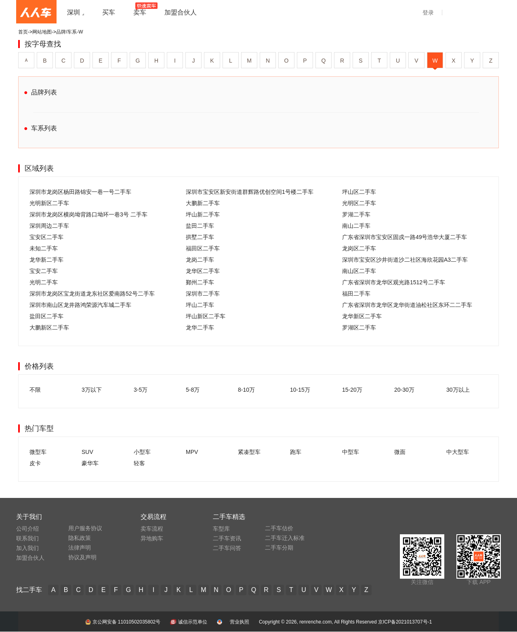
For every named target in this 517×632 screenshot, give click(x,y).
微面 (400, 452)
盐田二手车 (200, 226)
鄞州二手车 (200, 282)
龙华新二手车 (46, 259)
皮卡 (35, 463)
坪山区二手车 (359, 192)
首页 (23, 32)
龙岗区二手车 (359, 248)
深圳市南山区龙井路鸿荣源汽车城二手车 (80, 305)
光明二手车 (43, 282)
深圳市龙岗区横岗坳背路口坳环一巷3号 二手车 (88, 214)
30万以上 (458, 389)
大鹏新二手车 (203, 203)
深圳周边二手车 (49, 226)
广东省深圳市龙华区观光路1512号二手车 (393, 282)
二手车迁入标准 (285, 538)
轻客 (139, 463)
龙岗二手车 (200, 259)
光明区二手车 (359, 203)
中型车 (350, 452)
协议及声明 (82, 557)
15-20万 (352, 389)
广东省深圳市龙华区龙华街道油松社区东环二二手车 (407, 305)
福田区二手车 (203, 248)
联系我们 (27, 538)
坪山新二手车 (203, 214)
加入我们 (27, 548)
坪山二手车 (200, 305)
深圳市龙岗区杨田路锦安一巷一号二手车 (80, 192)
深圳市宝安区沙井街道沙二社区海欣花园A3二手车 (405, 259)
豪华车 (90, 463)
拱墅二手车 (200, 237)
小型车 (142, 452)
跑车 (295, 452)
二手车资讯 (227, 538)
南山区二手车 (359, 271)
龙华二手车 (200, 327)
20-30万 (404, 389)
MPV (192, 452)
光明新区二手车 (49, 203)
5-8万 (193, 389)
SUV (87, 452)
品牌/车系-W (69, 32)
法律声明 (79, 547)
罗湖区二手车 (359, 327)
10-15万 (300, 389)
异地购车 (152, 538)
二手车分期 (279, 547)
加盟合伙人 (30, 557)
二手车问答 (227, 548)
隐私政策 (79, 538)
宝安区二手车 (46, 237)
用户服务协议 (85, 528)
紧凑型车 (249, 452)
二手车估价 (279, 528)
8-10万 (246, 389)
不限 (35, 389)
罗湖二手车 (356, 214)
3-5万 (140, 389)
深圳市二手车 (203, 293)
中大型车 (457, 452)
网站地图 (42, 32)
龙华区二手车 (203, 271)
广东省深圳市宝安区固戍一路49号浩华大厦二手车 (404, 237)
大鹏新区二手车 (49, 327)
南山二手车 (356, 226)
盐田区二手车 (46, 316)
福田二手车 (356, 293)
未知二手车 (43, 248)
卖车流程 (152, 528)
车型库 (221, 528)
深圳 (73, 12)
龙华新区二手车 (362, 316)
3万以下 (92, 389)
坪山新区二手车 (205, 316)
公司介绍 (27, 528)
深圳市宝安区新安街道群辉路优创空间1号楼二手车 (249, 192)
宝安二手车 (43, 271)
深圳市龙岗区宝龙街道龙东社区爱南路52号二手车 (92, 293)
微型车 (37, 452)
